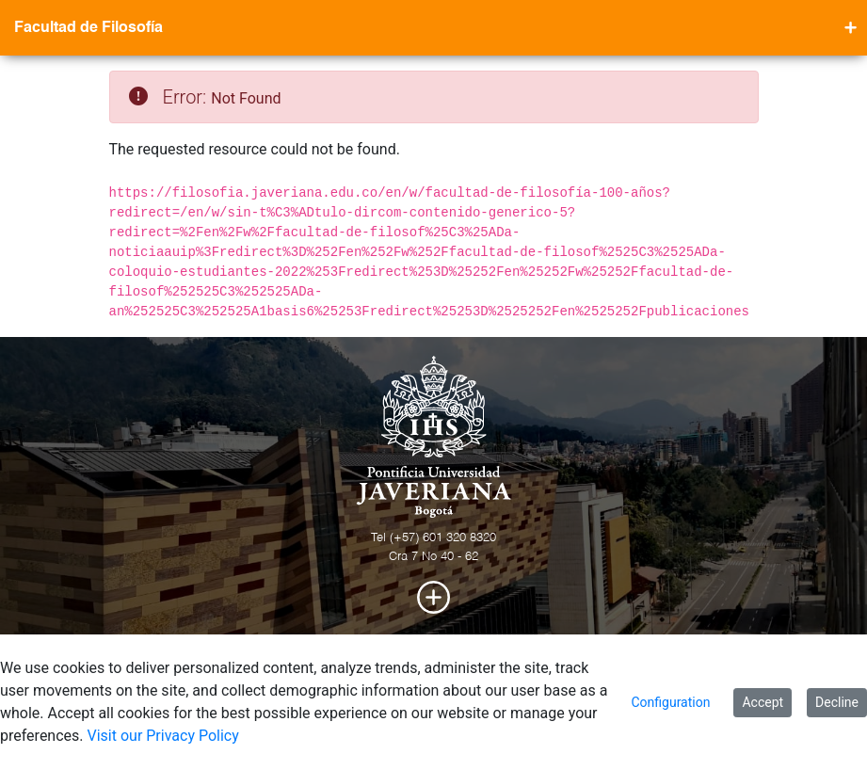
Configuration (670, 702)
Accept (762, 702)
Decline (837, 702)
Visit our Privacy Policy (163, 736)
